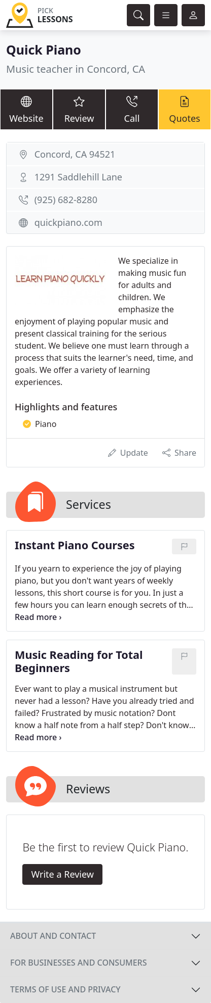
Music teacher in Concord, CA (75, 69)
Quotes (184, 108)
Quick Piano (43, 49)
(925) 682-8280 (65, 200)
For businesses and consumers (78, 962)
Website (26, 108)
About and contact (53, 935)
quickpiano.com (68, 222)
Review (79, 108)
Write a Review (62, 874)
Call (132, 108)
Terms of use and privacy (65, 989)
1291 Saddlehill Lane (78, 177)
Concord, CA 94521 (75, 154)
